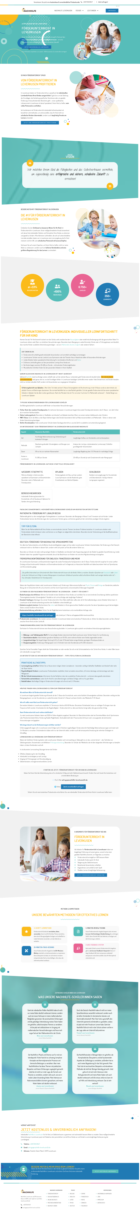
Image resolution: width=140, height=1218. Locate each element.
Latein (116, 573)
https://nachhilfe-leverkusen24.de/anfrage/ (37, 616)
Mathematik (65, 345)
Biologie (100, 586)
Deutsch (72, 345)
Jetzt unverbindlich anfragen (73, 787)
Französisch (106, 573)
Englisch (77, 345)
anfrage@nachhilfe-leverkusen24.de (39, 1148)
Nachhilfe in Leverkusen (35, 1135)
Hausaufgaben (74, 340)
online (52, 605)
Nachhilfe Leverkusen (63, 11)
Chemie (92, 586)
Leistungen (93, 10)
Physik (88, 586)
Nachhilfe (29, 377)
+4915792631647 (35, 1145)
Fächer (80, 10)
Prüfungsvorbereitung (57, 743)
